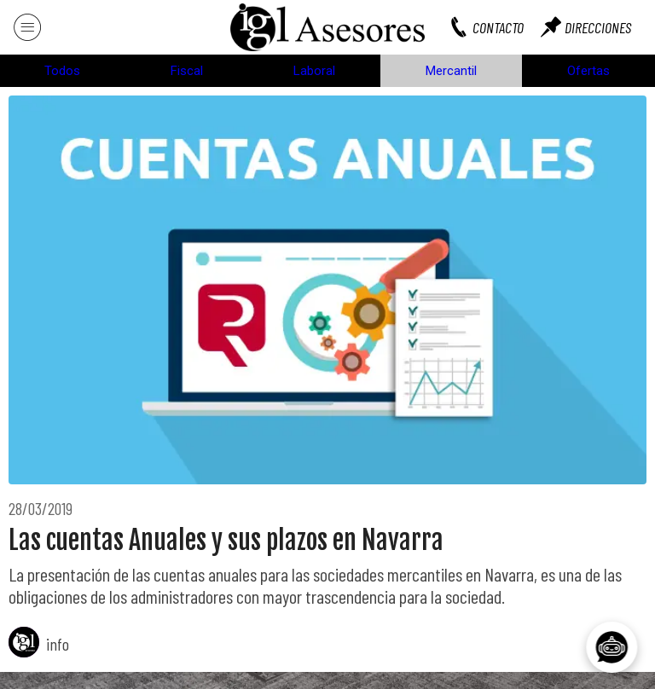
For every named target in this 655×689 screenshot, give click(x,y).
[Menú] (27, 27)
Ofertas (588, 70)
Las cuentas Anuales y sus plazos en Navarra (226, 540)
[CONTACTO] (495, 27)
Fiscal (187, 70)
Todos (62, 70)
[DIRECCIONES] (594, 27)
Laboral (314, 70)
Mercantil (451, 70)
